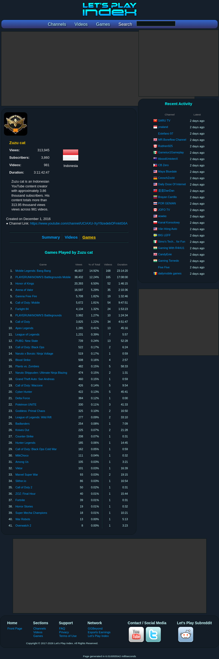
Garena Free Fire (26, 296)
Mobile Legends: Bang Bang (33, 270)
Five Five (164, 267)
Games (38, 636)
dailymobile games (170, 273)
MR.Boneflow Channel (172, 139)
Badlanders (22, 423)
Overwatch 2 (23, 525)
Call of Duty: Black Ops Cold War (36, 449)
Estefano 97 (165, 133)
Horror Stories (24, 506)
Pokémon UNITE (25, 404)
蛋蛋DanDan (166, 190)
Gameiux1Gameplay (171, 152)
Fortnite (20, 500)
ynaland (163, 126)
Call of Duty (22, 321)
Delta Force (22, 398)
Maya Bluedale (167, 171)
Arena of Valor (24, 289)
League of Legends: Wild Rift (33, 417)
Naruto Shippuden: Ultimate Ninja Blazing (41, 372)
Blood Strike (23, 359)
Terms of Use (68, 636)
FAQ (62, 628)
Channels (39, 628)
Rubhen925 (165, 146)
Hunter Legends (25, 442)
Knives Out (22, 430)
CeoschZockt (166, 177)
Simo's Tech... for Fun (171, 241)
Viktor (19, 468)
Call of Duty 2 (23, 487)
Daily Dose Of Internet (172, 184)
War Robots (22, 519)
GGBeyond (95, 628)
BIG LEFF (164, 235)
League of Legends (27, 334)
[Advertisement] (98, 69)
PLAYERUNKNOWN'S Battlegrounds (38, 315)
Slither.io (20, 481)
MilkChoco (21, 455)
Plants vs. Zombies (27, 366)
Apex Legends (24, 328)
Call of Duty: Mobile (27, 302)
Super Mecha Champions (31, 512)
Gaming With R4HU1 (171, 247)
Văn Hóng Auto (167, 228)
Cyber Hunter (23, 391)
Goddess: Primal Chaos (30, 410)
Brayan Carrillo (167, 197)
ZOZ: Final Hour (25, 493)
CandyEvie (165, 254)
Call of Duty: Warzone (29, 385)
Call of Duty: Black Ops (29, 347)
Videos (71, 237)
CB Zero (163, 165)
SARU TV (164, 120)
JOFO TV (164, 209)
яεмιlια (162, 216)
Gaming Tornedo (168, 260)
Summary (51, 237)
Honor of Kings (24, 283)
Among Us (21, 461)
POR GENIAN (167, 203)
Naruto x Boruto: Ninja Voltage (34, 353)
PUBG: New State (26, 340)
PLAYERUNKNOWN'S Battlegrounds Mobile (43, 277)
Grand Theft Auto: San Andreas (34, 379)
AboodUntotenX (168, 158)
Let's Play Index (98, 636)
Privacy (64, 632)
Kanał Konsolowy (169, 222)
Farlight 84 (22, 309)
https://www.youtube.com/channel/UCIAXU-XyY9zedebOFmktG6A (79, 223)
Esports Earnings (99, 632)
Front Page (14, 628)
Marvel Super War (26, 474)
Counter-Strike (24, 436)
